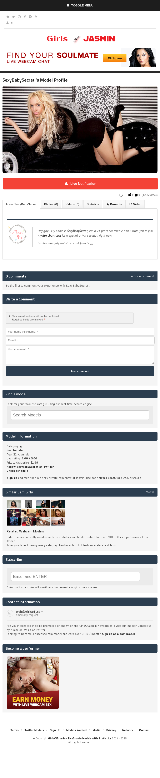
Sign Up (55, 730)
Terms (14, 730)
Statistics (93, 204)
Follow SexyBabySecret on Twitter (30, 467)
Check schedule (17, 471)
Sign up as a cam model (118, 634)
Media (96, 730)
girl (22, 446)
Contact (144, 730)
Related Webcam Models (25, 531)
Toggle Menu (80, 5)
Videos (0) (72, 204)
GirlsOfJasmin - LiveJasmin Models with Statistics (79, 738)
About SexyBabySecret (21, 204)
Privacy (111, 730)
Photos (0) (51, 204)
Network (127, 730)
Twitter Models (34, 730)
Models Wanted (76, 730)
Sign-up (12, 478)
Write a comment (142, 276)
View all (150, 492)
